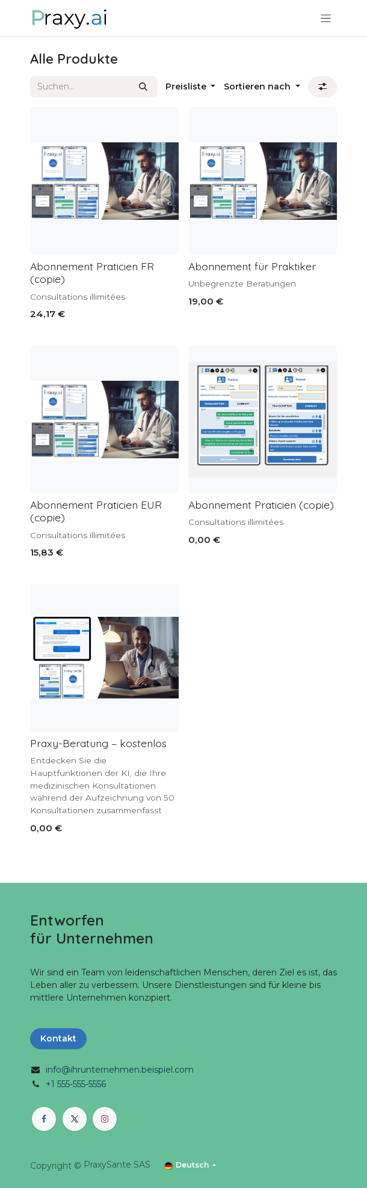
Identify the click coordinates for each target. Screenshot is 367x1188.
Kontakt (58, 1038)
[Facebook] (44, 1119)
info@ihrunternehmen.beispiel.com (120, 1069)
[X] (75, 1119)
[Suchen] (143, 86)
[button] (190, 86)
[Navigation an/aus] (326, 18)
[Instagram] (105, 1119)
